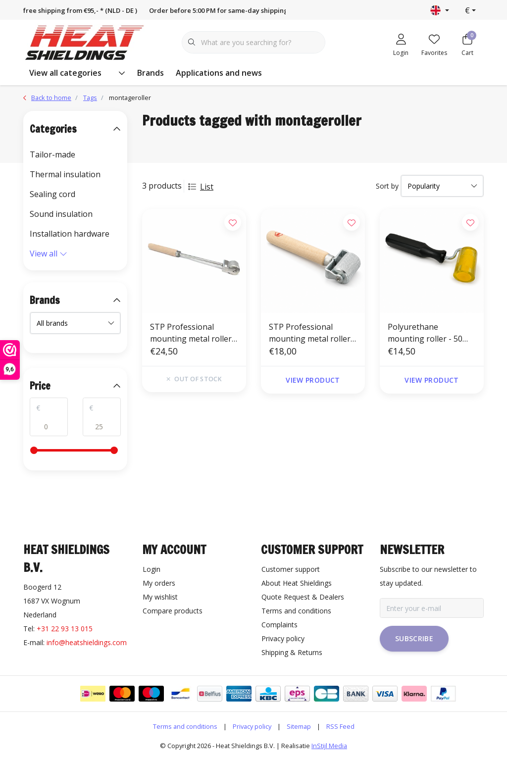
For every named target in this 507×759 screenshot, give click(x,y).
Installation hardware (69, 233)
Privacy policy (252, 726)
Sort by (387, 186)
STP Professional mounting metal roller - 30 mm (312, 333)
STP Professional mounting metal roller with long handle (191, 333)
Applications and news (219, 72)
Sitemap (299, 726)
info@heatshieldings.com (87, 642)
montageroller (130, 97)
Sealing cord (52, 194)
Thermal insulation (65, 174)
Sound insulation (61, 213)
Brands (150, 72)
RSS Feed (340, 726)
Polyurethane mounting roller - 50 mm (425, 333)
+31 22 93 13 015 (65, 628)
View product (313, 380)
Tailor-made (52, 154)
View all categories (77, 72)
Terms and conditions (185, 726)
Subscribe (414, 638)
